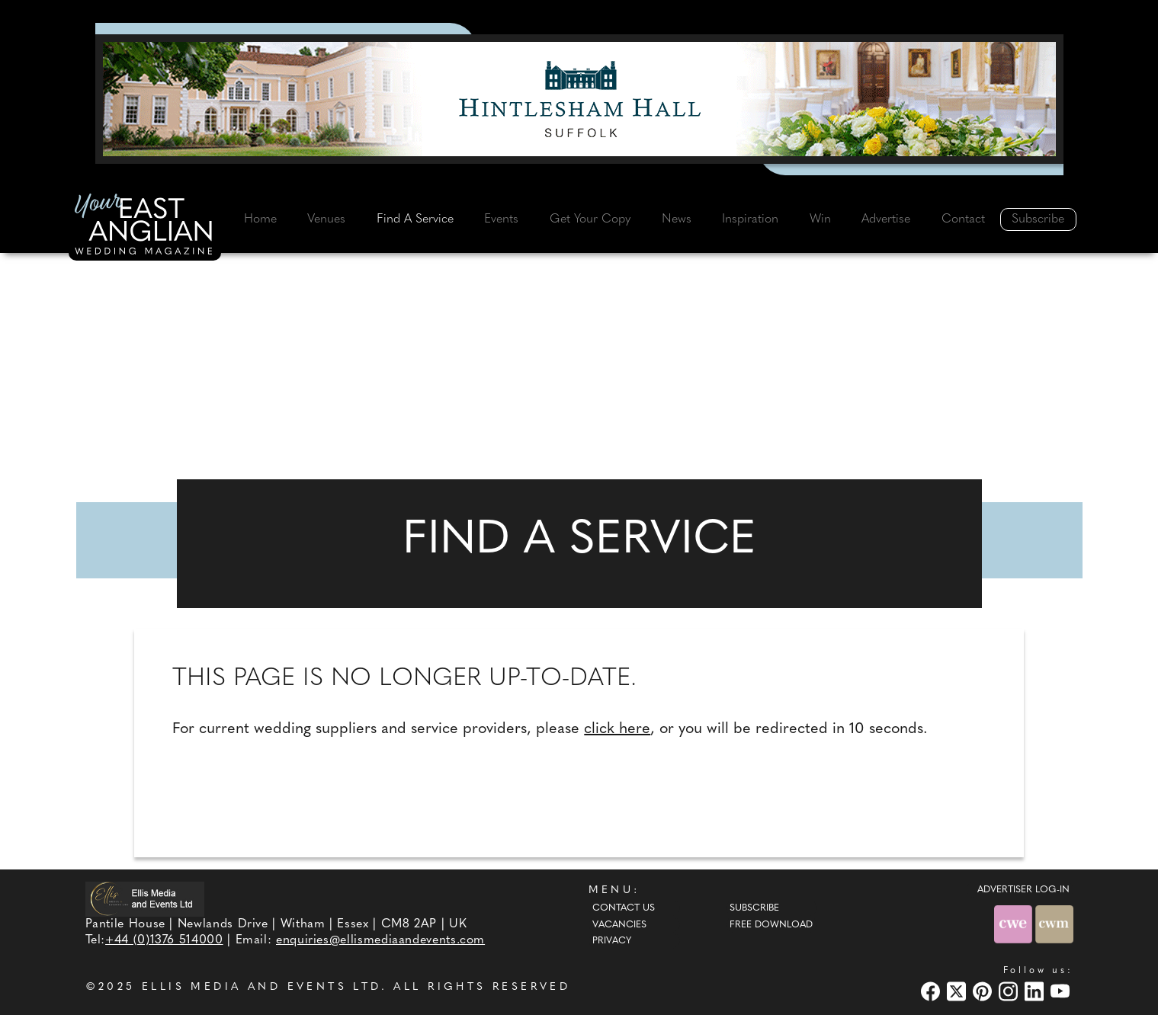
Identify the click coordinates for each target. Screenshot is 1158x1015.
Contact (963, 219)
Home (260, 219)
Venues (326, 219)
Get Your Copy (590, 219)
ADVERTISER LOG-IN (1023, 890)
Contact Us (623, 908)
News (676, 219)
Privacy (611, 941)
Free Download (771, 925)
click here (617, 729)
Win (820, 219)
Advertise (885, 219)
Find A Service (415, 219)
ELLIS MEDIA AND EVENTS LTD (261, 987)
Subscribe (1038, 219)
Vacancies (619, 925)
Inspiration (750, 219)
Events (501, 219)
